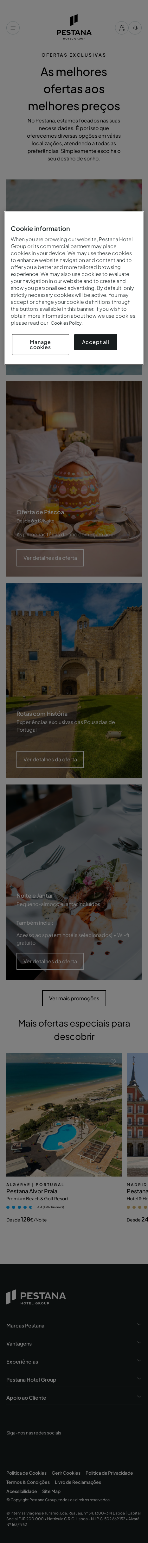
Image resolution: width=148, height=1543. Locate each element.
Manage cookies (40, 344)
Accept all (95, 342)
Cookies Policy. (67, 323)
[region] (74, 288)
